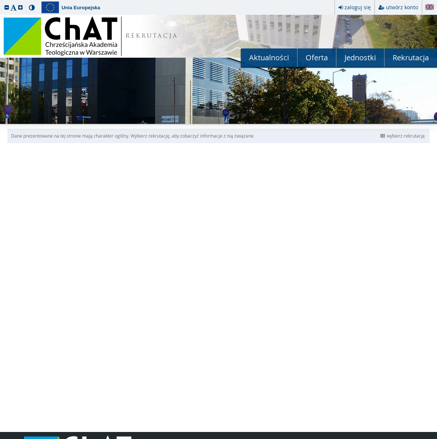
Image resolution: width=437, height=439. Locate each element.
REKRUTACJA (151, 36)
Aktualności (269, 58)
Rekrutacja (411, 58)
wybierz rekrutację (402, 136)
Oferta (317, 58)
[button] (6, 7)
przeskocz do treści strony (2, 2)
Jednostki (360, 58)
